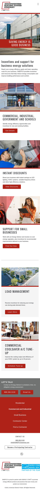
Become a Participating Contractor (20, 447)
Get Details (10, 131)
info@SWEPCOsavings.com (20, 442)
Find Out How (11, 246)
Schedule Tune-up (15, 366)
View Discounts (12, 187)
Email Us (26, 392)
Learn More (12, 312)
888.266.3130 (9, 392)
